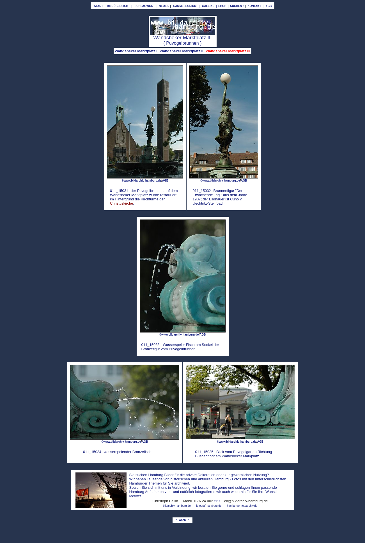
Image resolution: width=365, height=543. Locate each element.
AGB (202, 334)
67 (218, 501)
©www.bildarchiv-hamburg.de (141, 180)
